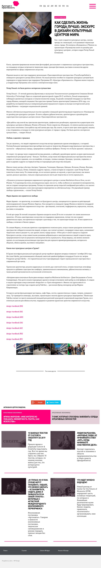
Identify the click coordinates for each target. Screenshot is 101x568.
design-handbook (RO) (14, 333)
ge (60, 6)
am (52, 6)
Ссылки (24, 550)
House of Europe (63, 550)
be (56, 6)
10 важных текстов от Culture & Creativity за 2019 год (38, 436)
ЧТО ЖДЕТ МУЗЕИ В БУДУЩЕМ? (85, 481)
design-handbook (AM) (14, 317)
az (48, 6)
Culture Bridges (45, 550)
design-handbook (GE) (14, 311)
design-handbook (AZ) (14, 328)
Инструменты (60, 17)
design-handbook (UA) (14, 322)
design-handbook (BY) (14, 339)
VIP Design (17, 561)
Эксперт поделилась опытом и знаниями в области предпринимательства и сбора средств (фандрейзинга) (86, 455)
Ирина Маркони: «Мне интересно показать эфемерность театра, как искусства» (21, 419)
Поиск (5, 550)
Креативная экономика (12, 413)
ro (63, 6)
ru (44, 6)
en (41, 6)
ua (67, 6)
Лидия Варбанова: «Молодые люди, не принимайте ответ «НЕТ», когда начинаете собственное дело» (87, 439)
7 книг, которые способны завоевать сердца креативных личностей (75, 417)
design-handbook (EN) (14, 306)
